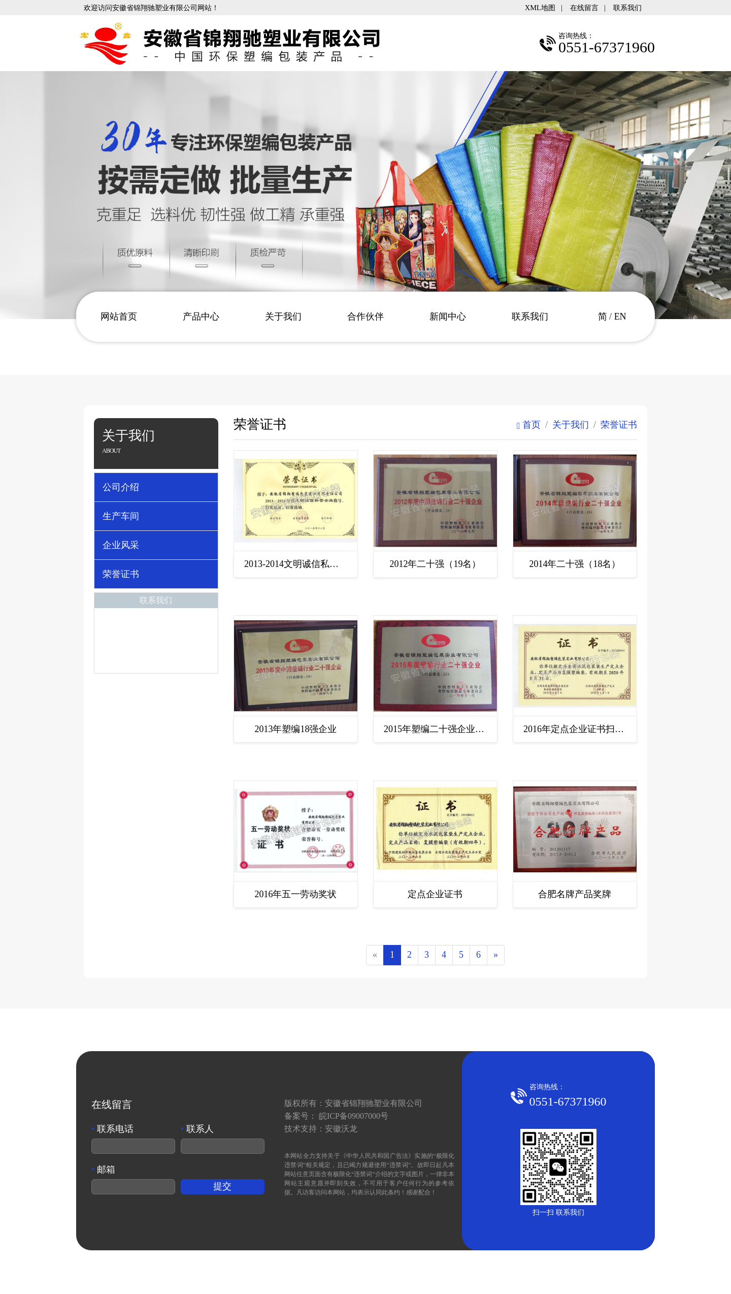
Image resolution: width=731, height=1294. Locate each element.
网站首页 (119, 316)
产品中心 (201, 316)
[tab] (156, 487)
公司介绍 (121, 487)
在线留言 (584, 8)
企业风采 (121, 545)
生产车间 (121, 516)
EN (620, 316)
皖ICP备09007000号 (353, 1117)
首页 (529, 425)
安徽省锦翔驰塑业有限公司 (373, 1104)
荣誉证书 (121, 574)
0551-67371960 (568, 1102)
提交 (222, 1187)
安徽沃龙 (341, 1129)
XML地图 (540, 8)
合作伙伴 (365, 316)
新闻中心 (447, 316)
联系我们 (627, 8)
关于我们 (283, 316)
